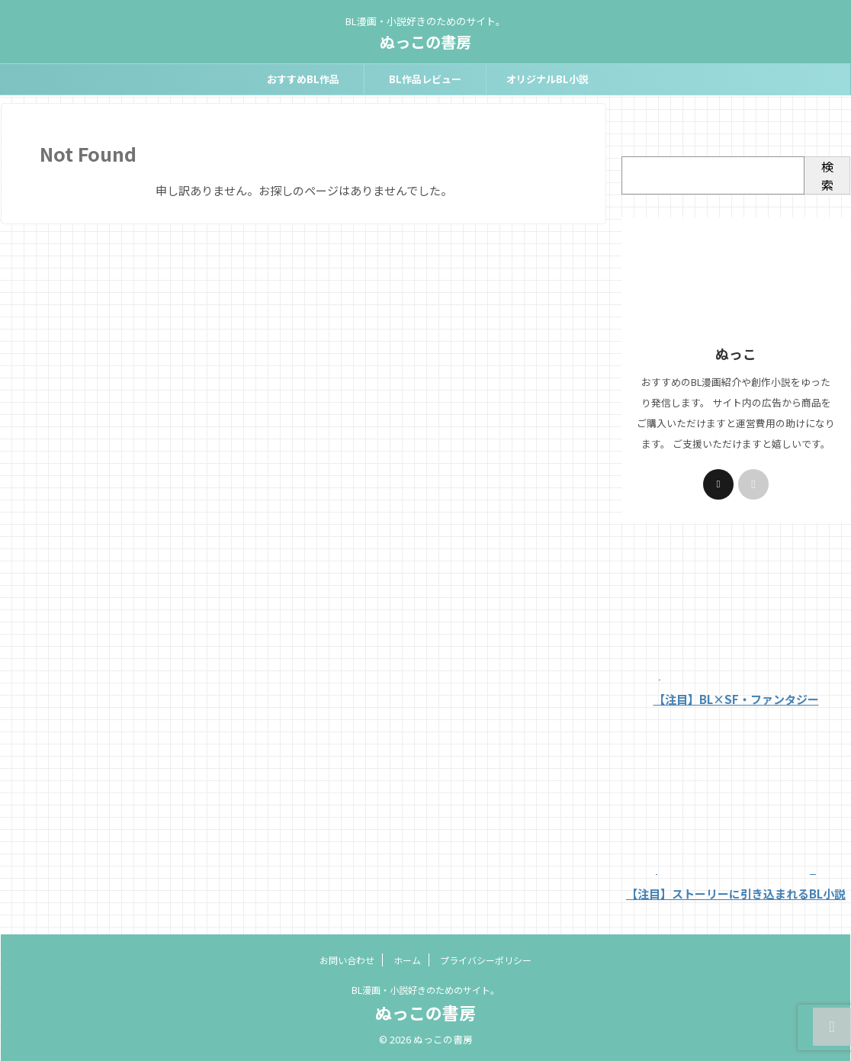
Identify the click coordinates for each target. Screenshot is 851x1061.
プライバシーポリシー (485, 959)
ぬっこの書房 (425, 42)
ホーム (407, 959)
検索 (827, 175)
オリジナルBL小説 (547, 79)
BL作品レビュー (425, 79)
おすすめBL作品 (303, 79)
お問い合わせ (347, 959)
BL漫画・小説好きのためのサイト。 (425, 989)
